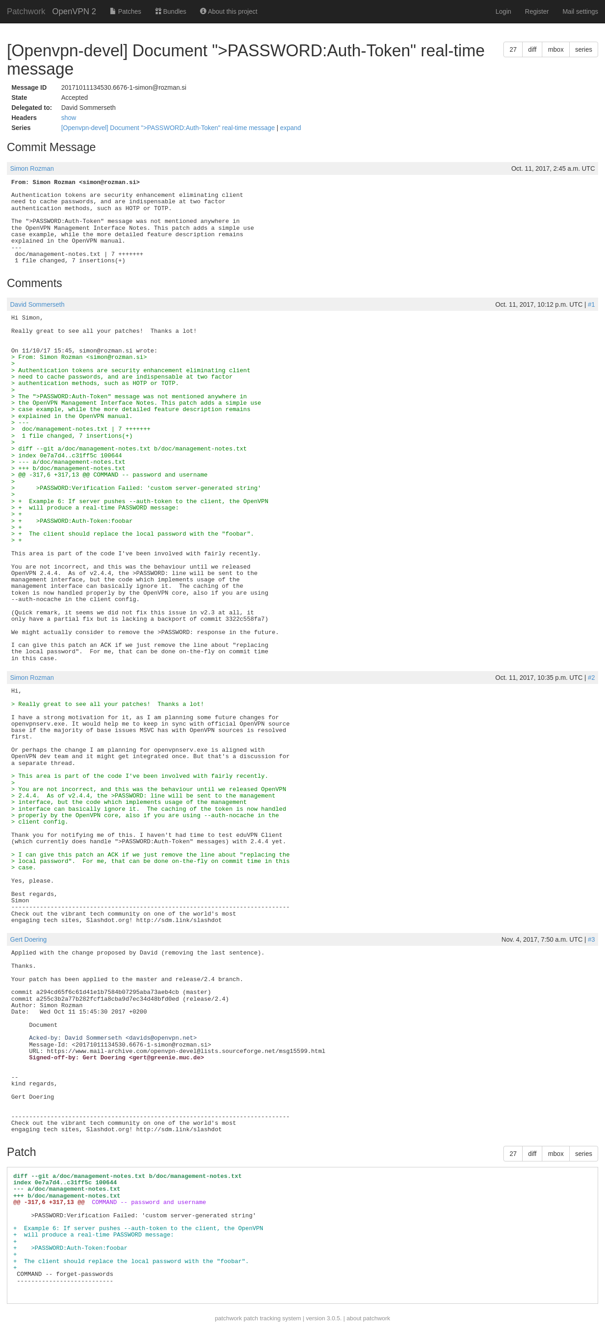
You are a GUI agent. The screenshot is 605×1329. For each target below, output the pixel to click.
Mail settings (580, 11)
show (68, 117)
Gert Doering (28, 939)
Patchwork (26, 11)
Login (503, 11)
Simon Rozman (32, 168)
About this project (228, 11)
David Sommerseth (37, 304)
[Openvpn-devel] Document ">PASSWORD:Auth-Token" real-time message (169, 127)
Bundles (170, 11)
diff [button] (532, 49)
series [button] (583, 49)
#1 (591, 304)
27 (513, 49)
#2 (591, 677)
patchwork (228, 1318)
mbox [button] (555, 49)
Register (537, 11)
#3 (591, 939)
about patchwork (368, 1318)
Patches (125, 11)
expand (290, 127)
